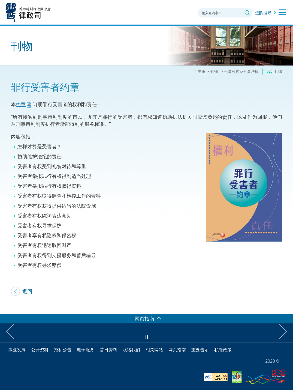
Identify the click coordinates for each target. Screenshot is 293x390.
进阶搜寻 (263, 12)
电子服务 (85, 350)
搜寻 (247, 12)
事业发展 (17, 350)
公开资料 (40, 350)
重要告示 (200, 350)
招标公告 (62, 350)
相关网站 (154, 350)
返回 (27, 291)
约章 (21, 104)
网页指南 (177, 350)
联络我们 (131, 350)
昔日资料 (108, 350)
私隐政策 (223, 350)
